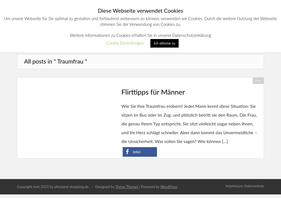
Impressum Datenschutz (245, 186)
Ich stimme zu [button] (164, 43)
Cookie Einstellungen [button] (125, 42)
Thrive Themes (126, 187)
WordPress (168, 187)
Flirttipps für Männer (153, 92)
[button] (140, 152)
